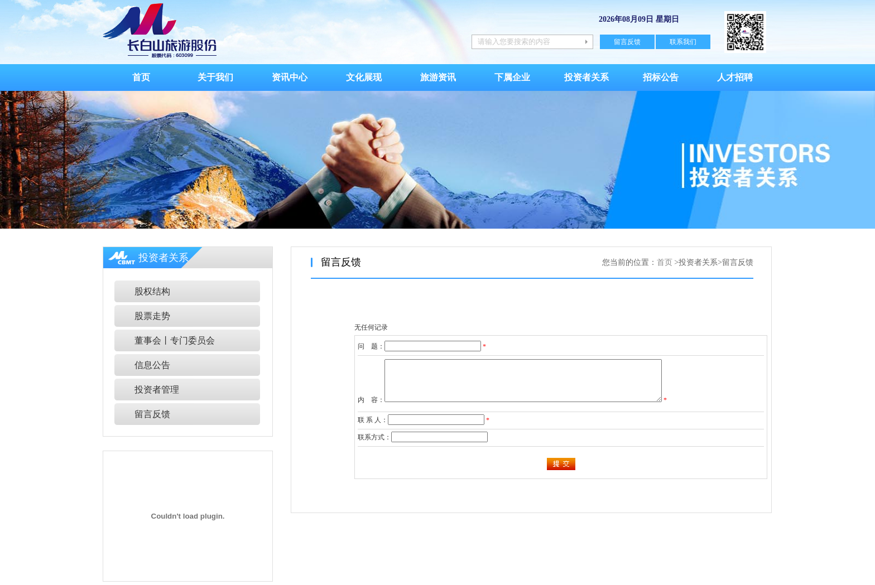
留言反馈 (627, 42)
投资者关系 (586, 77)
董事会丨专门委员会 (174, 340)
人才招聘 (735, 77)
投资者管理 (156, 389)
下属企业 (512, 77)
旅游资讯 (438, 77)
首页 (141, 77)
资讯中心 (289, 77)
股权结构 (152, 291)
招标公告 (661, 77)
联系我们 (683, 42)
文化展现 (364, 77)
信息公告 (152, 365)
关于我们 (215, 77)
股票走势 (152, 316)
